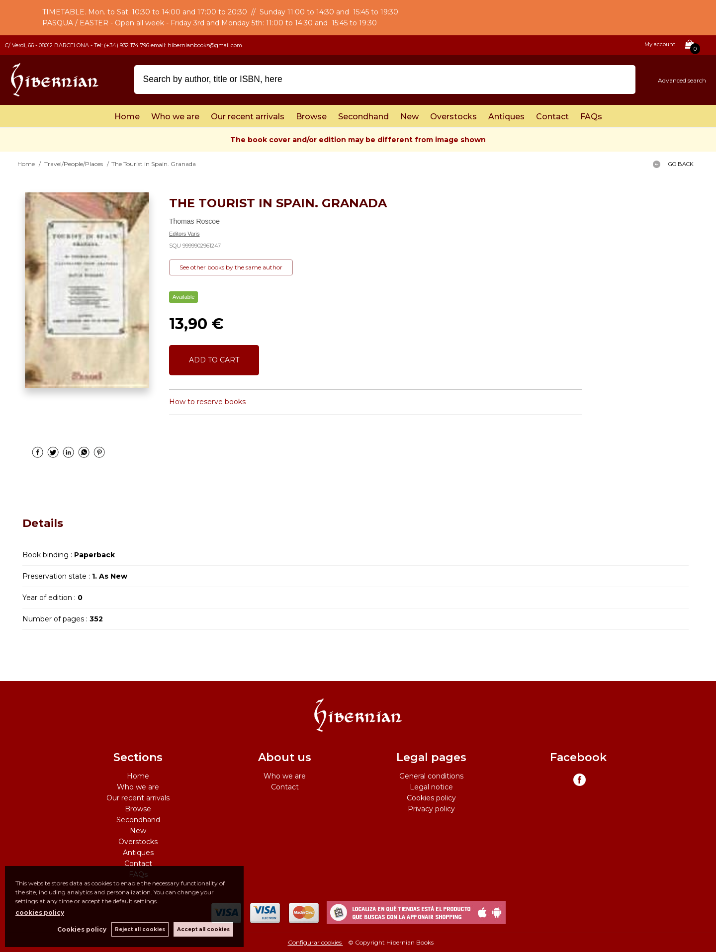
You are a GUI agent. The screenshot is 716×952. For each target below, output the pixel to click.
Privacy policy (431, 808)
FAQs (591, 116)
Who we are (175, 116)
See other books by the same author (230, 267)
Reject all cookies (140, 929)
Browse (311, 116)
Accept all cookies (203, 929)
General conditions (431, 776)
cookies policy (39, 912)
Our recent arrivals (247, 116)
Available (183, 297)
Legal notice (431, 786)
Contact (552, 116)
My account (659, 44)
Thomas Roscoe (194, 221)
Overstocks (453, 116)
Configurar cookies (315, 942)
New (409, 116)
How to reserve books (207, 401)
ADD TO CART (214, 359)
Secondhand (363, 116)
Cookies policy (431, 797)
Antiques (506, 116)
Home (127, 116)
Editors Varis (184, 234)
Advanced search (682, 80)
